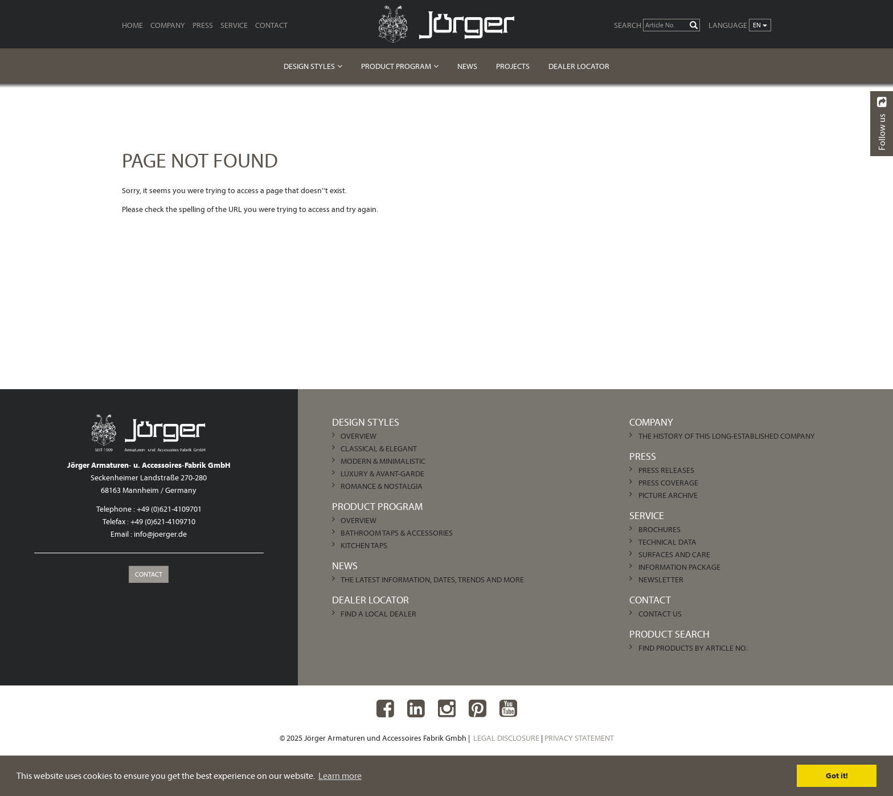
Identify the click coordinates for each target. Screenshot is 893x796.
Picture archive (668, 495)
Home (132, 25)
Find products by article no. (693, 648)
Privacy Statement (579, 738)
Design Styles (309, 66)
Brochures (659, 529)
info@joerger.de (160, 534)
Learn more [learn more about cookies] (340, 775)
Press (202, 25)
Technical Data (667, 542)
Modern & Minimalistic (383, 461)
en (760, 25)
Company (167, 25)
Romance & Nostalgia (382, 486)
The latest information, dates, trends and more (432, 579)
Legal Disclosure (506, 738)
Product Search (669, 633)
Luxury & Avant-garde (382, 473)
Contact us (660, 614)
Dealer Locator (578, 66)
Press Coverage (668, 482)
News (467, 66)
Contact (271, 25)
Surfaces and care (674, 554)
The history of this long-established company (726, 436)
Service (234, 25)
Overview (358, 436)
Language (727, 25)
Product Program (396, 66)
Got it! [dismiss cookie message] (837, 775)
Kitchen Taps (364, 545)
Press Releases (666, 470)
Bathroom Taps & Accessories (397, 533)
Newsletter (660, 579)
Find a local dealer (378, 614)
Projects (513, 66)
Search (627, 25)
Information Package (679, 567)
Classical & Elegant (379, 448)
